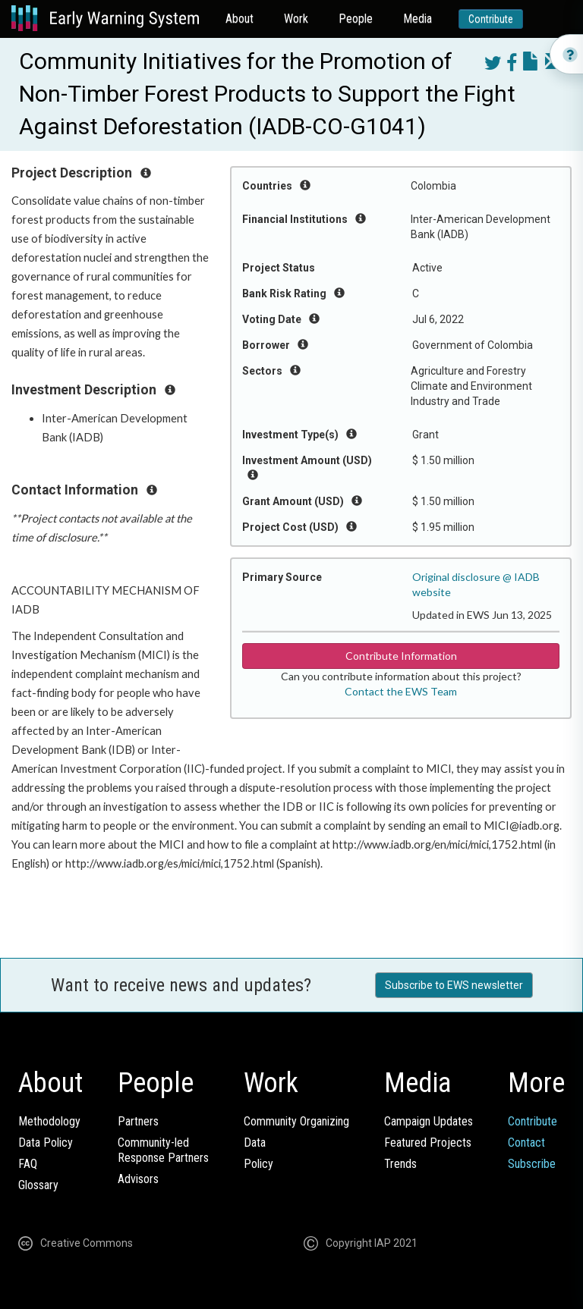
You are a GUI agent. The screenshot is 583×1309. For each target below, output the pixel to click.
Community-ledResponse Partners (163, 1150)
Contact (526, 1142)
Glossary (38, 1185)
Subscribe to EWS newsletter (454, 985)
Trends (400, 1164)
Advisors (138, 1179)
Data (255, 1142)
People (356, 18)
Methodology (49, 1121)
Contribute (490, 19)
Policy (258, 1164)
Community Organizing (296, 1121)
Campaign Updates (428, 1121)
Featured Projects (427, 1142)
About (239, 18)
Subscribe (532, 1164)
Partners (138, 1121)
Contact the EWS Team (401, 691)
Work (296, 18)
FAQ (27, 1164)
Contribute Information (401, 655)
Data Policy (45, 1142)
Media (417, 18)
